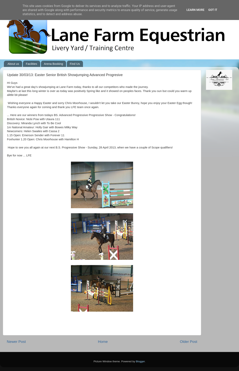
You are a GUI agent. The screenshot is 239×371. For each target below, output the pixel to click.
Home (103, 342)
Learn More (195, 10)
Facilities (31, 63)
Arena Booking (53, 63)
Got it (212, 10)
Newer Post (16, 342)
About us (13, 63)
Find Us (75, 63)
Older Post (188, 342)
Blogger (140, 361)
